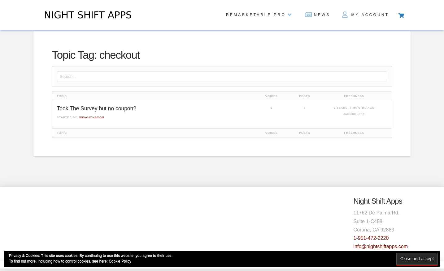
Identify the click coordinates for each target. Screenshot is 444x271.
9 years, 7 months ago (354, 107)
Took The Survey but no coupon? (97, 108)
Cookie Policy (120, 261)
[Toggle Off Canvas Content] (401, 15)
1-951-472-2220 (371, 238)
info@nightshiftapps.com (381, 246)
